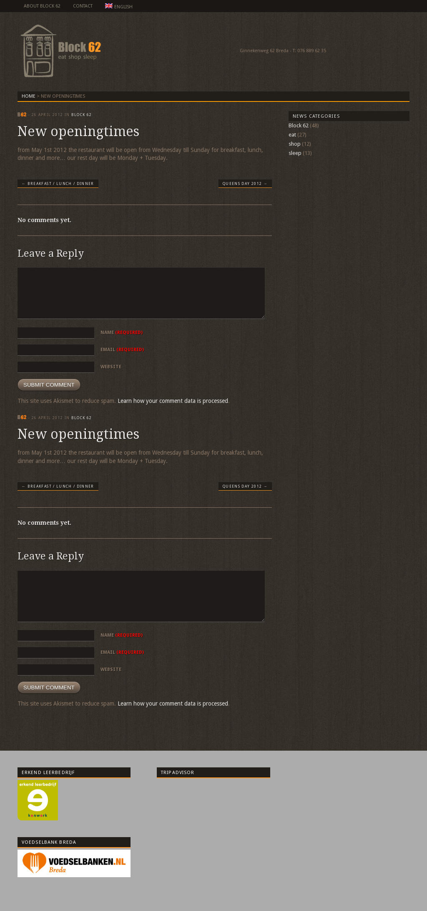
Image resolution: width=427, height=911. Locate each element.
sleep (295, 153)
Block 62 (81, 115)
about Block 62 (42, 6)
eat (292, 135)
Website (110, 366)
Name (121, 332)
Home (28, 96)
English (119, 6)
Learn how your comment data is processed (173, 400)
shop (295, 144)
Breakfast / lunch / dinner (58, 184)
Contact (83, 6)
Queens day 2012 (245, 184)
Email (122, 349)
